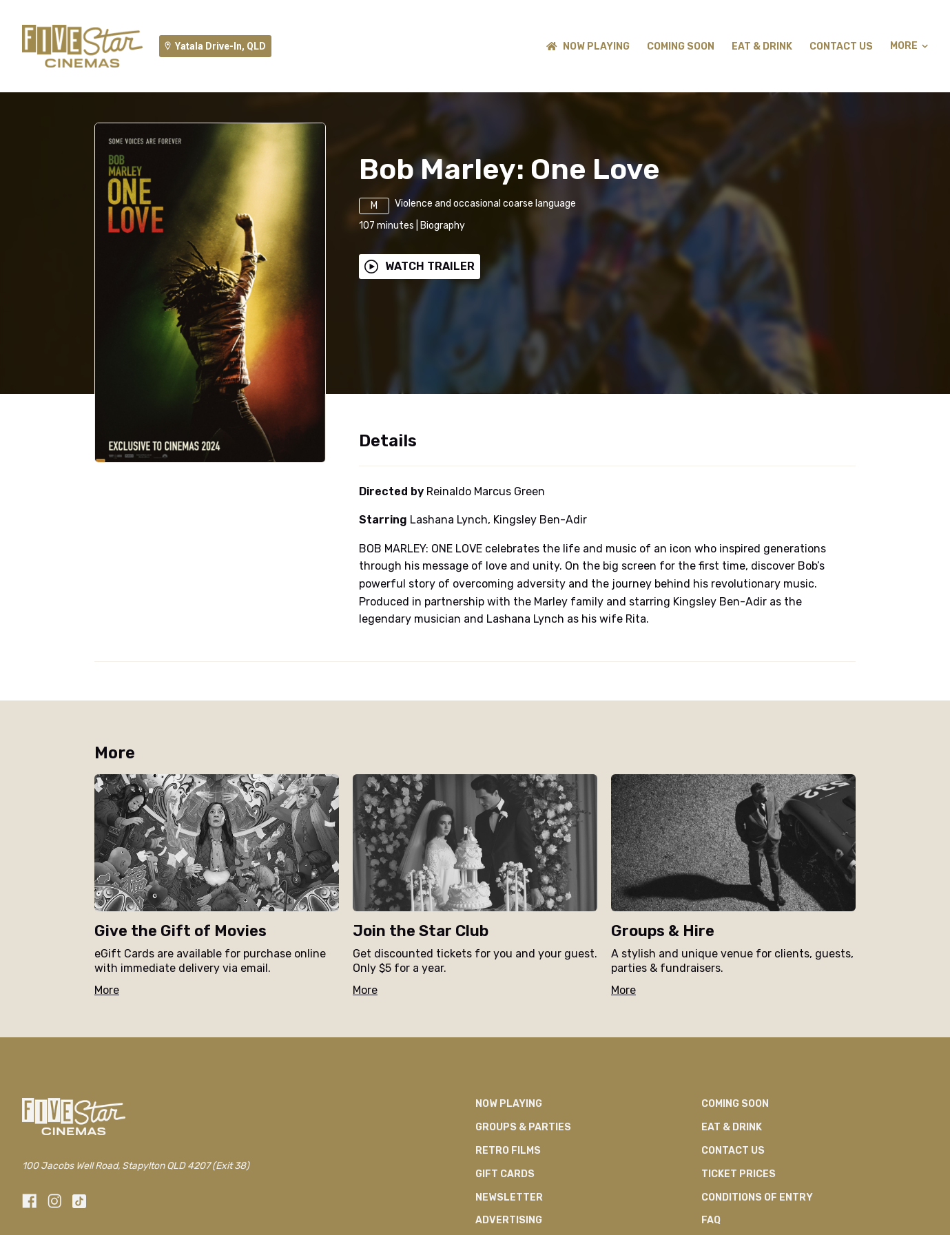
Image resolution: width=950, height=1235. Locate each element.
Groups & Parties (523, 1127)
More (909, 46)
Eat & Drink (762, 46)
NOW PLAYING (588, 46)
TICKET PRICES (738, 1174)
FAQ (711, 1220)
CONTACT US (841, 46)
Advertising (508, 1220)
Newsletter (509, 1197)
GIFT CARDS (505, 1174)
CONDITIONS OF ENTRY (757, 1197)
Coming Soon (680, 46)
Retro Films (508, 1150)
